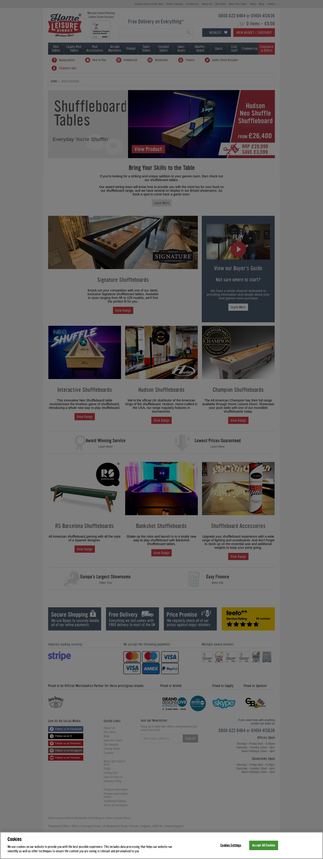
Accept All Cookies (263, 845)
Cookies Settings (230, 845)
